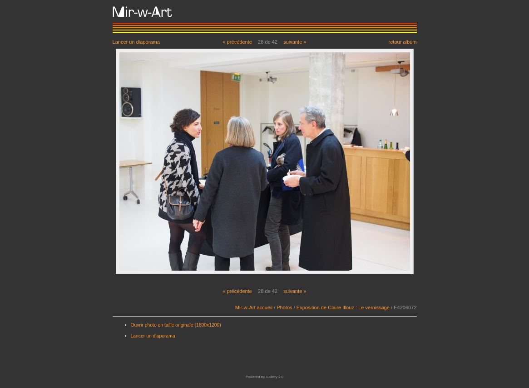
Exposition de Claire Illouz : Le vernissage (343, 307)
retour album (402, 41)
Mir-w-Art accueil (253, 307)
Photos (284, 307)
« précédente (237, 42)
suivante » (294, 42)
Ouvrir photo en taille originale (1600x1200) (176, 325)
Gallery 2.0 (274, 377)
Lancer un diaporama (136, 41)
